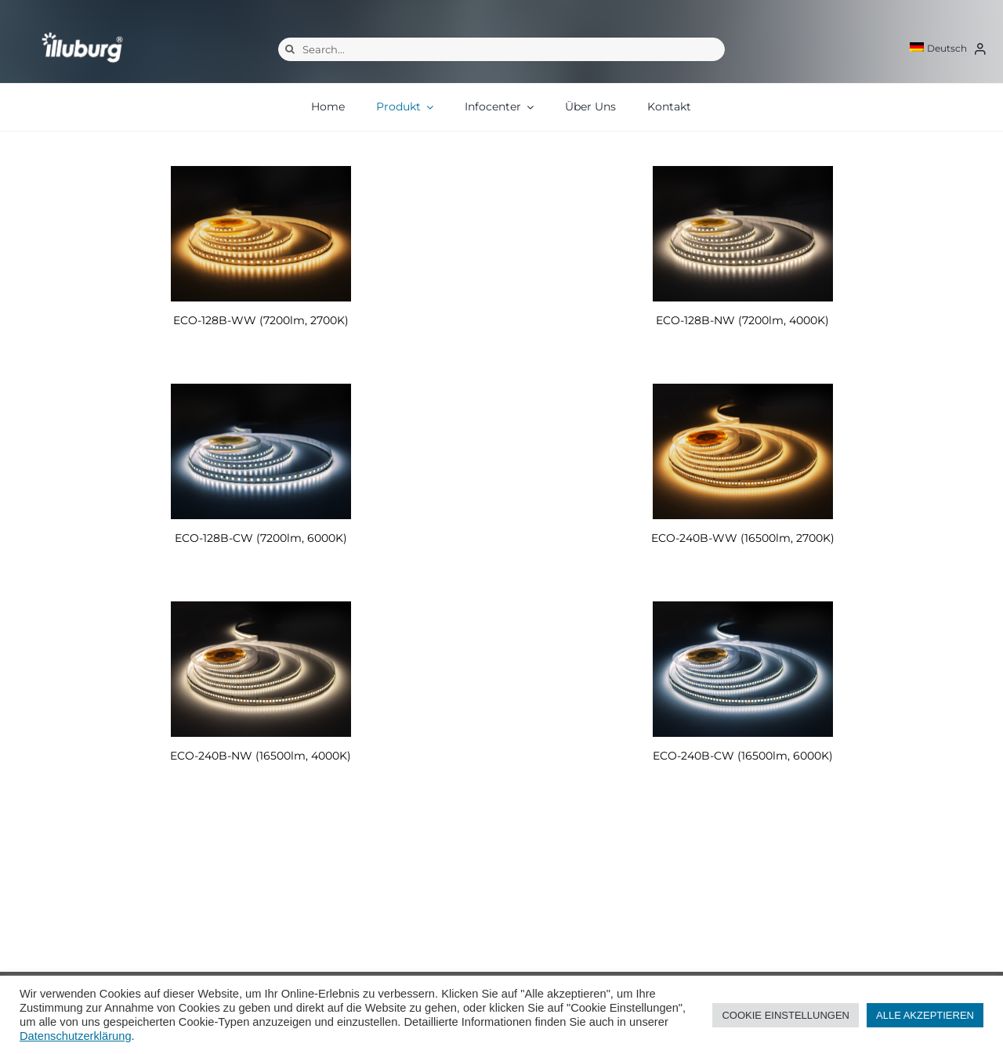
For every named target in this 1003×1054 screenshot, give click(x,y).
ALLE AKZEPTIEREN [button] (925, 1015)
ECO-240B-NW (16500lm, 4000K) (260, 756)
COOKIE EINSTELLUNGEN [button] (785, 1015)
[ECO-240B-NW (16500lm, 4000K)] (261, 669)
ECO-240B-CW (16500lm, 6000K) (743, 756)
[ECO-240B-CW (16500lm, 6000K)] (742, 669)
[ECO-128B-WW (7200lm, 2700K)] (261, 233)
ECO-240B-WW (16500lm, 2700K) (743, 538)
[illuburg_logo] (82, 31)
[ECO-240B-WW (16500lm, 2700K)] (742, 451)
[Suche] (290, 49)
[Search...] (501, 49)
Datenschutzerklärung (76, 1036)
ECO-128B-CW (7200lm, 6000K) (261, 538)
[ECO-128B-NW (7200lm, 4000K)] (742, 233)
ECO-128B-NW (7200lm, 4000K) (742, 320)
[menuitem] (938, 48)
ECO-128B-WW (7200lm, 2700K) (261, 320)
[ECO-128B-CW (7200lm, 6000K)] (261, 451)
